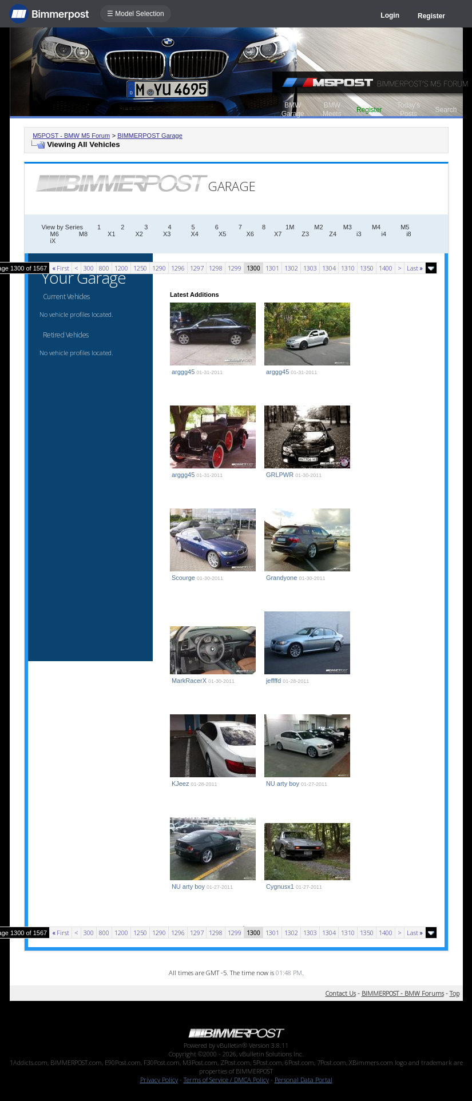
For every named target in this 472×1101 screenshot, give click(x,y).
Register (431, 16)
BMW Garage (292, 109)
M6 (54, 233)
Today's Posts (408, 109)
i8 (408, 233)
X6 (249, 233)
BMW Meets (332, 109)
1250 (140, 268)
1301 (272, 268)
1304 (329, 268)
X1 (111, 233)
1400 (385, 268)
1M (289, 227)
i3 (359, 233)
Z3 (305, 233)
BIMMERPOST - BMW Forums (403, 993)
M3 (347, 227)
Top (454, 993)
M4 (376, 227)
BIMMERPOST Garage (150, 135)
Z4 (332, 233)
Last (415, 268)
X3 (166, 233)
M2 (318, 227)
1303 (310, 268)
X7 (277, 233)
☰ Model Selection (135, 14)
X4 (194, 233)
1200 (121, 268)
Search (446, 110)
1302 (291, 268)
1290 (159, 268)
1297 (197, 268)
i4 (384, 233)
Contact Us (341, 993)
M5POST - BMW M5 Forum (71, 135)
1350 (367, 268)
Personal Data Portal (303, 1079)
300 (89, 268)
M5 (404, 227)
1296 (178, 268)
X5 (222, 233)
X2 (139, 233)
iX (53, 240)
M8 (83, 233)
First (60, 268)
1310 (348, 268)
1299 (234, 268)
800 (104, 268)
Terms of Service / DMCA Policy (226, 1079)
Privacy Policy (159, 1079)
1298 (216, 268)
